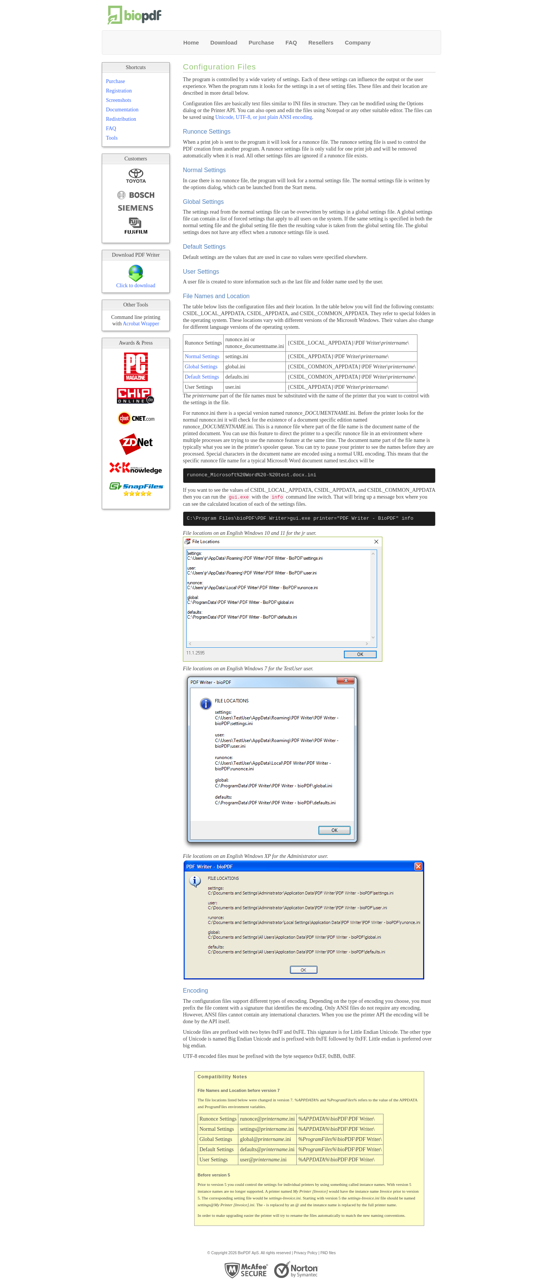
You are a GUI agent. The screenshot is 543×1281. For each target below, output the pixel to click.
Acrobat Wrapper (141, 323)
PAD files (328, 1253)
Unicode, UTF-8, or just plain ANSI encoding (263, 117)
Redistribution (121, 119)
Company (357, 42)
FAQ (291, 42)
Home (191, 42)
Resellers (321, 42)
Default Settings (202, 377)
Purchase (261, 42)
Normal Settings (202, 356)
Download (224, 42)
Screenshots (118, 100)
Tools (112, 138)
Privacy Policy (305, 1253)
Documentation (122, 109)
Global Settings (201, 367)
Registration (119, 91)
